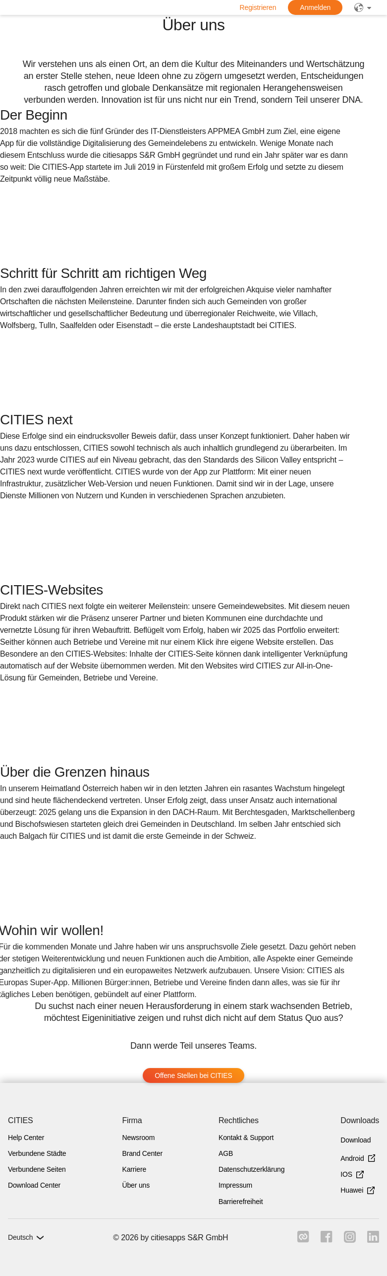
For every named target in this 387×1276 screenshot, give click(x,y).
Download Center (34, 1185)
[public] (362, 7)
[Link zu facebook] (326, 1240)
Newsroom (138, 1138)
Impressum (235, 1185)
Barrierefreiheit (241, 1202)
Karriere (134, 1169)
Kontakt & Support (246, 1138)
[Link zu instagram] (349, 1240)
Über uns (136, 1185)
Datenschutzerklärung (251, 1169)
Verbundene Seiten (37, 1169)
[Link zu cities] (302, 1240)
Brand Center (142, 1153)
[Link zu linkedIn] (373, 1240)
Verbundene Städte (37, 1153)
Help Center (26, 1138)
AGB (226, 1153)
